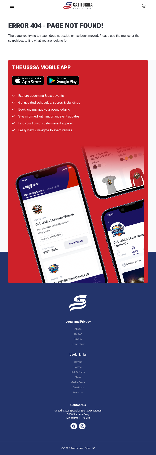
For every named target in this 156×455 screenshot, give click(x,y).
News (78, 377)
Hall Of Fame (78, 372)
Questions (78, 387)
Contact (78, 367)
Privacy (78, 339)
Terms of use (78, 344)
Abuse (78, 329)
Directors (78, 392)
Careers (78, 362)
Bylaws (78, 334)
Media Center (78, 382)
